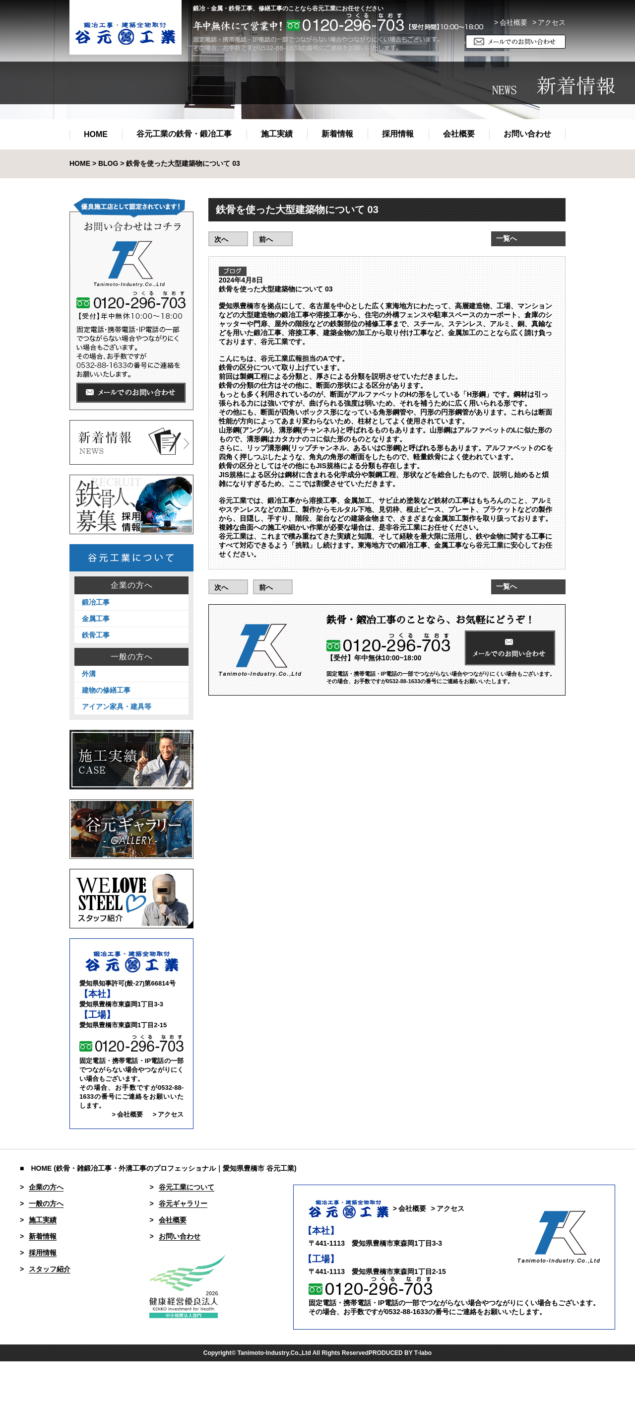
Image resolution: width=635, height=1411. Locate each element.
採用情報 (398, 134)
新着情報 (337, 134)
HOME (96, 134)
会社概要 (459, 134)
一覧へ (506, 238)
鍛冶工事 (96, 602)
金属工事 (96, 618)
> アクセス (168, 1114)
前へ (266, 239)
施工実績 (277, 134)
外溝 (89, 673)
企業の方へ (132, 585)
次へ (221, 239)
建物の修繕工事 (106, 690)
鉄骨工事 (96, 635)
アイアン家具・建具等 (116, 706)
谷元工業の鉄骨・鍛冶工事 (184, 134)
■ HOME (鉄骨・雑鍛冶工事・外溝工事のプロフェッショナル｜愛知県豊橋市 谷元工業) (158, 1168)
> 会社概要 (510, 22)
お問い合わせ (527, 134)
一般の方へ (132, 657)
